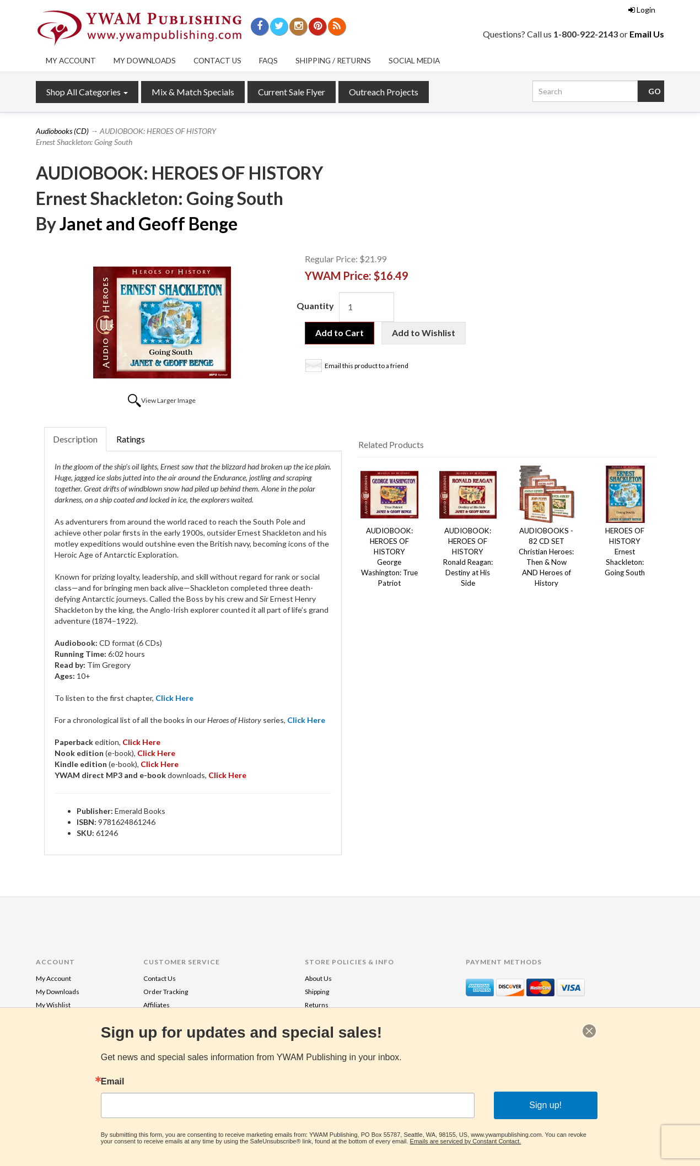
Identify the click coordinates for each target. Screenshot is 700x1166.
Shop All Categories (87, 92)
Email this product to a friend (366, 365)
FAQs (268, 60)
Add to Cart (339, 332)
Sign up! (545, 1105)
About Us (318, 978)
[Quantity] (366, 307)
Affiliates (156, 1005)
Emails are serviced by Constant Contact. (465, 1141)
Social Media (414, 60)
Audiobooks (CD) (62, 131)
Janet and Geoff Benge (149, 223)
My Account (71, 60)
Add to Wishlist (423, 332)
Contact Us (217, 60)
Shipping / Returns (333, 60)
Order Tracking (165, 991)
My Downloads (145, 60)
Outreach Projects (383, 92)
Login (641, 9)
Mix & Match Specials (193, 92)
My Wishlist (53, 1005)
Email (113, 1081)
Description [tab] (75, 439)
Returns (317, 1005)
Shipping (317, 991)
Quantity (315, 305)
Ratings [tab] (130, 439)
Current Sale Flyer (291, 92)
